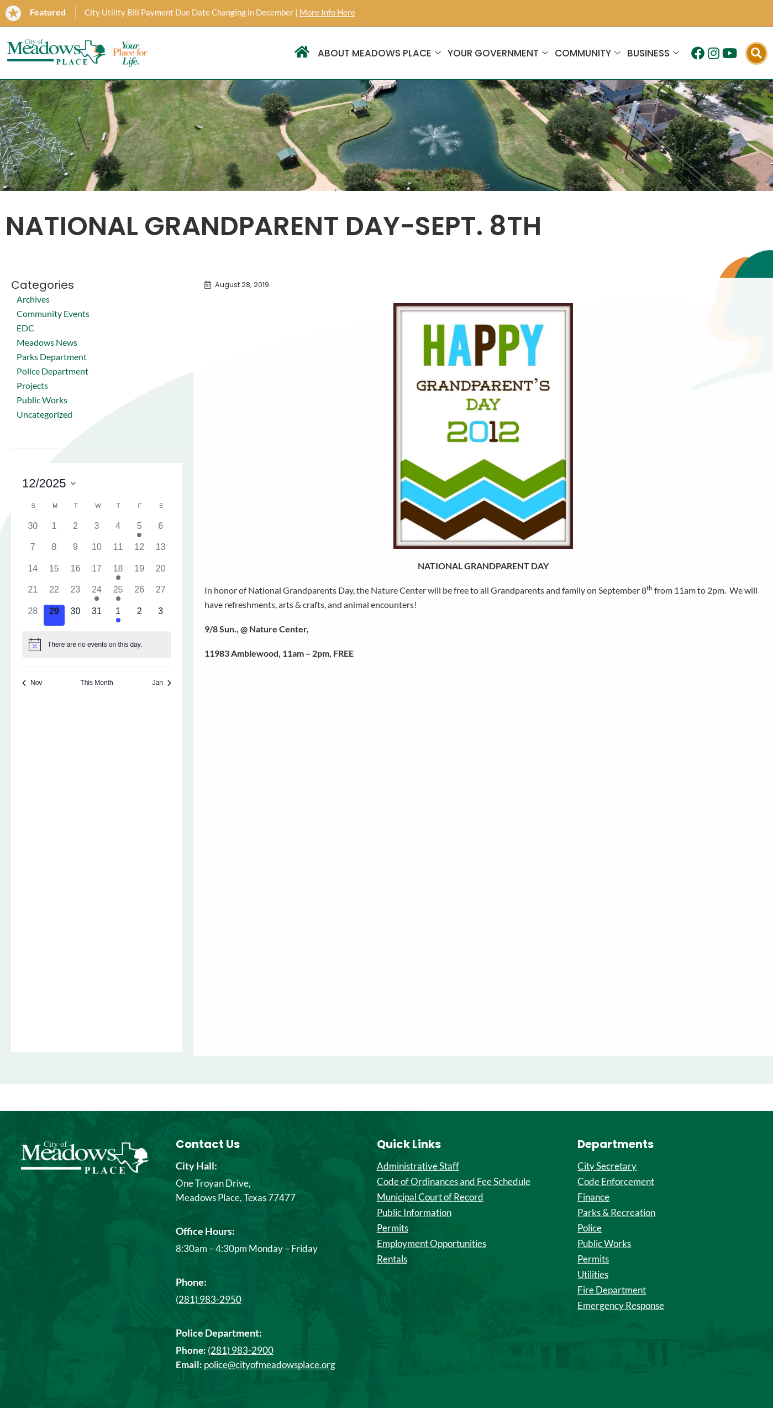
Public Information (414, 1212)
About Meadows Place (379, 53)
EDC (25, 328)
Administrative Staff (418, 1166)
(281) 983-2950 (208, 1299)
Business (653, 53)
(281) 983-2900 (241, 1350)
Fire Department (611, 1290)
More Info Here (327, 12)
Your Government (498, 53)
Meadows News (47, 342)
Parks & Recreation (616, 1212)
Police (589, 1228)
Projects (32, 385)
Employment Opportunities (431, 1243)
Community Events (53, 313)
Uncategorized (44, 414)
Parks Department (52, 356)
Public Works (42, 399)
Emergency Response (620, 1305)
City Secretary (607, 1166)
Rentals (392, 1259)
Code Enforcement (615, 1181)
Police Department (52, 371)
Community (587, 53)
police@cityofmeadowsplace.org (269, 1364)
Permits (392, 1228)
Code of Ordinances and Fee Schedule (453, 1181)
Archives (33, 299)
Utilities (592, 1274)
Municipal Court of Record (430, 1197)
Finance (593, 1197)
